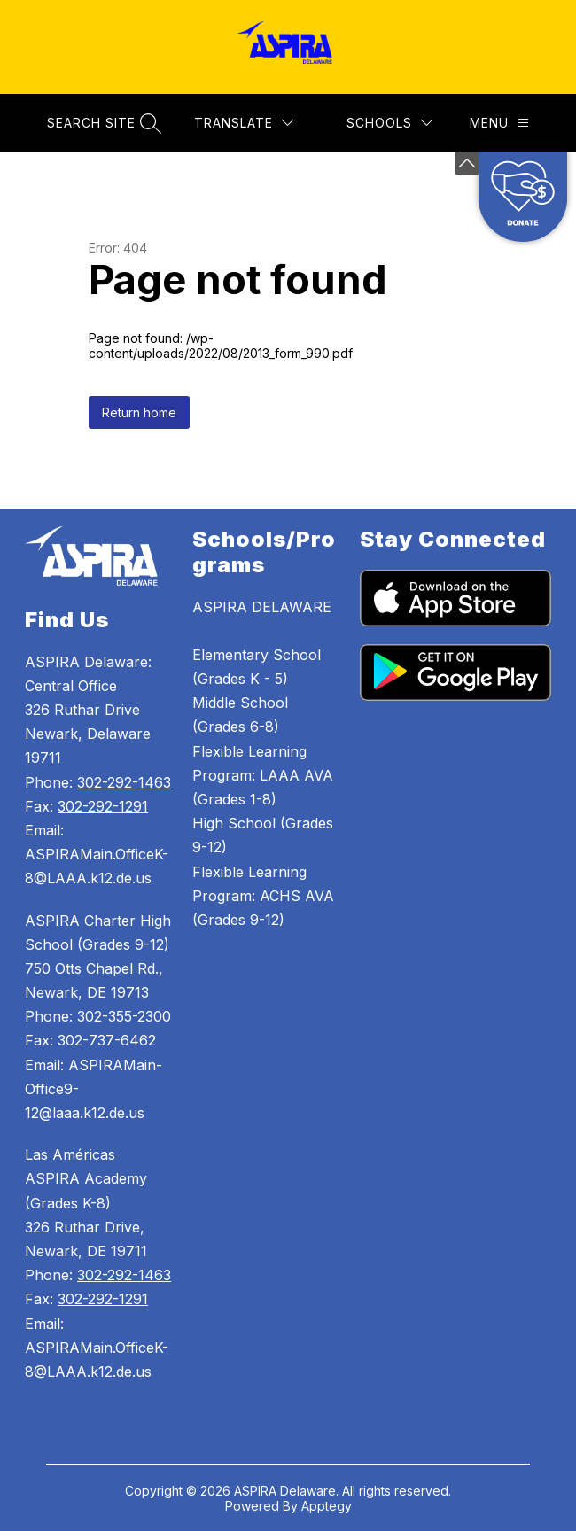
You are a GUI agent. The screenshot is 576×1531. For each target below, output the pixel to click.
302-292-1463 (124, 782)
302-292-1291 (103, 806)
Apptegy (326, 1505)
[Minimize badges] (467, 163)
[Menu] (499, 123)
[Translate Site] (244, 123)
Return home (139, 412)
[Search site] (102, 123)
